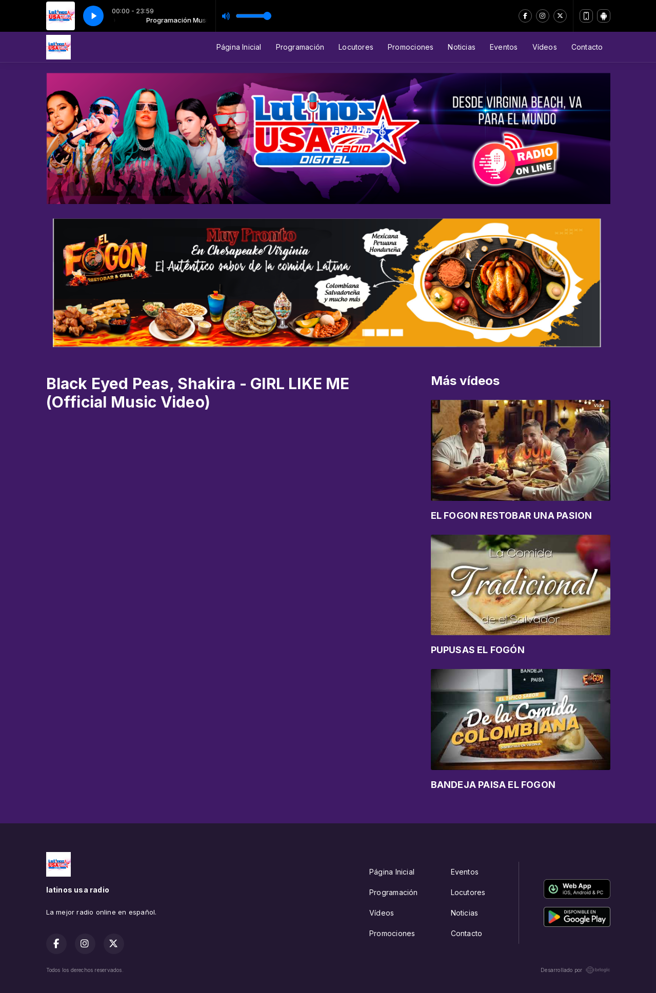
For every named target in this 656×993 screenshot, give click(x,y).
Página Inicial (239, 47)
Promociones (410, 47)
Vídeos (544, 47)
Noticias (461, 47)
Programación (300, 47)
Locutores (356, 47)
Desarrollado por (575, 970)
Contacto (587, 47)
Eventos (504, 47)
